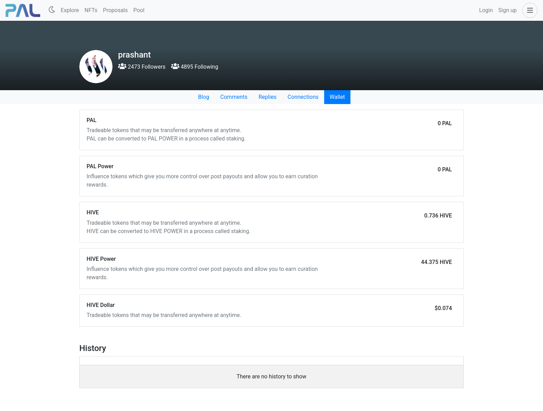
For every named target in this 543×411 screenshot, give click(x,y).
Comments (233, 97)
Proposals (115, 10)
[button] (528, 10)
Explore (70, 10)
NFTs (90, 10)
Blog (203, 97)
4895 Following (194, 66)
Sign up (507, 10)
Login (486, 10)
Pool (138, 10)
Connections (302, 97)
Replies (267, 97)
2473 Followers (142, 66)
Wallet (337, 97)
